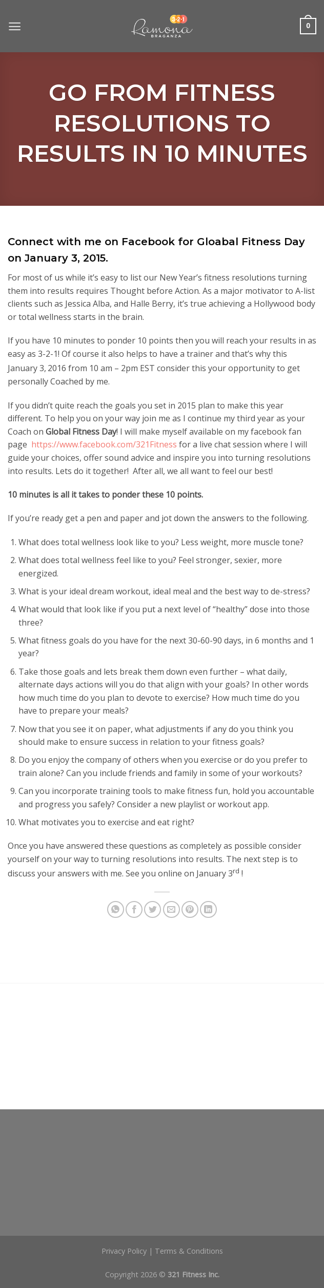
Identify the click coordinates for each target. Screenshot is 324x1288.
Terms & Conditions (189, 1251)
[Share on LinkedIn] (208, 909)
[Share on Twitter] (152, 909)
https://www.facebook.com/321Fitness (104, 444)
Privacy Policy (124, 1251)
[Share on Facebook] (134, 909)
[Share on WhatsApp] (115, 909)
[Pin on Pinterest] (189, 909)
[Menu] (15, 26)
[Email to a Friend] (171, 909)
